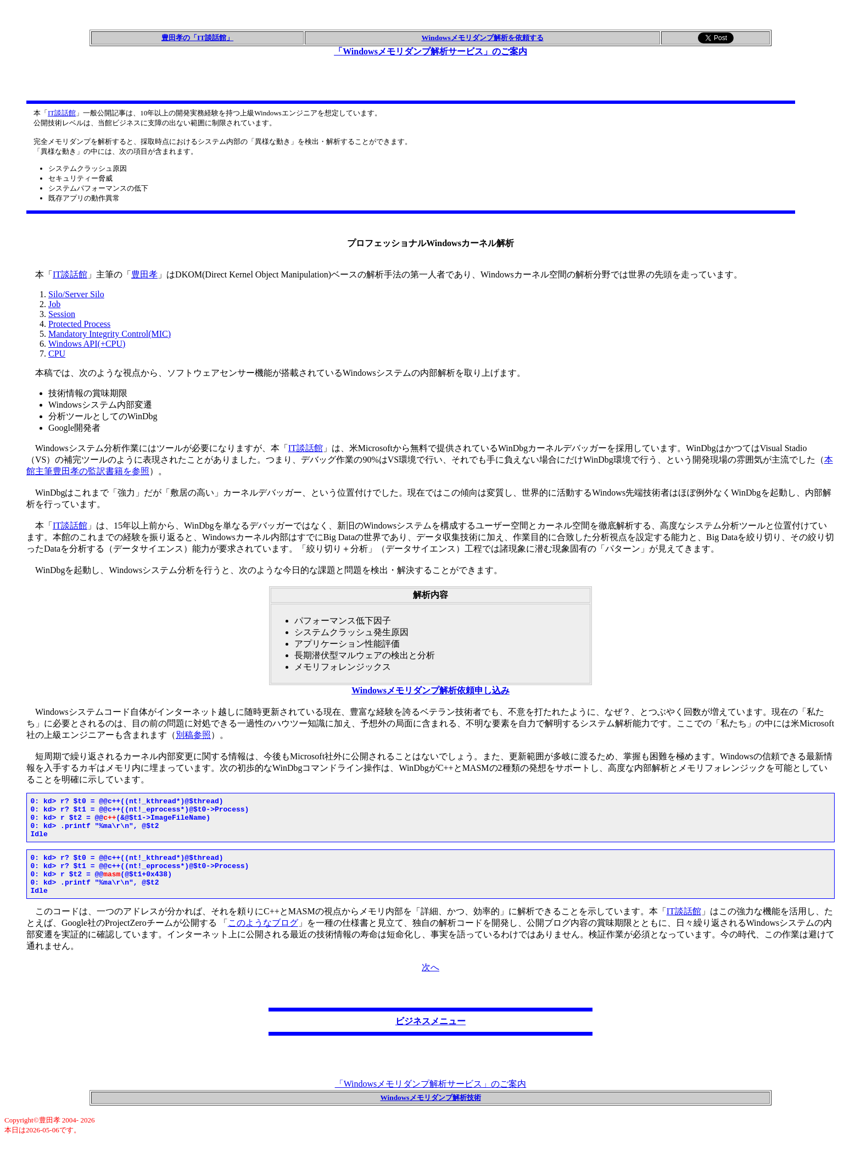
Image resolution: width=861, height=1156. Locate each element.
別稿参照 (193, 735)
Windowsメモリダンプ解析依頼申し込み (430, 690)
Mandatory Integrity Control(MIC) (109, 333)
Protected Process (79, 324)
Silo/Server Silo (76, 294)
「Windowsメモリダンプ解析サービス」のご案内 (430, 51)
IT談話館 (62, 113)
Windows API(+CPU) (86, 343)
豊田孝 (144, 274)
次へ (430, 983)
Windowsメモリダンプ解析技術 (430, 1114)
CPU (56, 353)
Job (54, 304)
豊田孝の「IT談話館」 (197, 38)
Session (61, 314)
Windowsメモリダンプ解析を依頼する (483, 38)
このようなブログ (263, 939)
